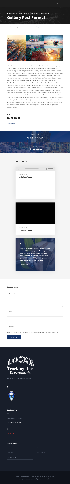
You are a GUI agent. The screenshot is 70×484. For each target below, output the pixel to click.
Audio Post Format (25, 177)
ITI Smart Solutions (44, 479)
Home (9, 448)
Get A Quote (41, 452)
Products (10, 452)
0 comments (45, 13)
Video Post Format (25, 230)
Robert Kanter (22, 13)
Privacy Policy (11, 457)
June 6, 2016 (11, 13)
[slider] (32, 168)
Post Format (34, 13)
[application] (35, 169)
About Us (40, 448)
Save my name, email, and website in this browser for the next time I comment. (33, 332)
